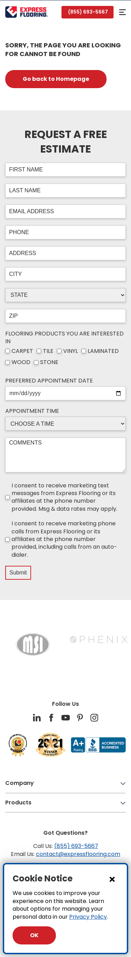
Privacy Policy (88, 917)
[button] (122, 12)
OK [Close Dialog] (34, 935)
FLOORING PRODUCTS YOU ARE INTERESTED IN (64, 337)
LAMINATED (103, 351)
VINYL (70, 351)
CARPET (22, 351)
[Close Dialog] (112, 879)
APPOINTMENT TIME (32, 411)
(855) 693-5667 (76, 846)
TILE (48, 351)
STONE (49, 362)
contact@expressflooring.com (78, 854)
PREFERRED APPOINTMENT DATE (49, 381)
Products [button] (65, 802)
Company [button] (65, 783)
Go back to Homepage (56, 79)
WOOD (21, 362)
